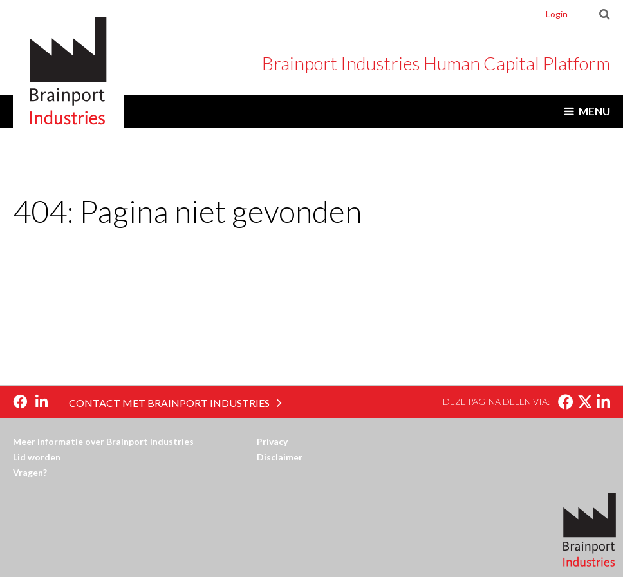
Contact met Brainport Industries (169, 403)
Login (557, 13)
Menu (594, 111)
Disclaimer (279, 456)
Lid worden (36, 456)
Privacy (272, 441)
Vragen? (30, 472)
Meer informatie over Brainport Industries (103, 441)
